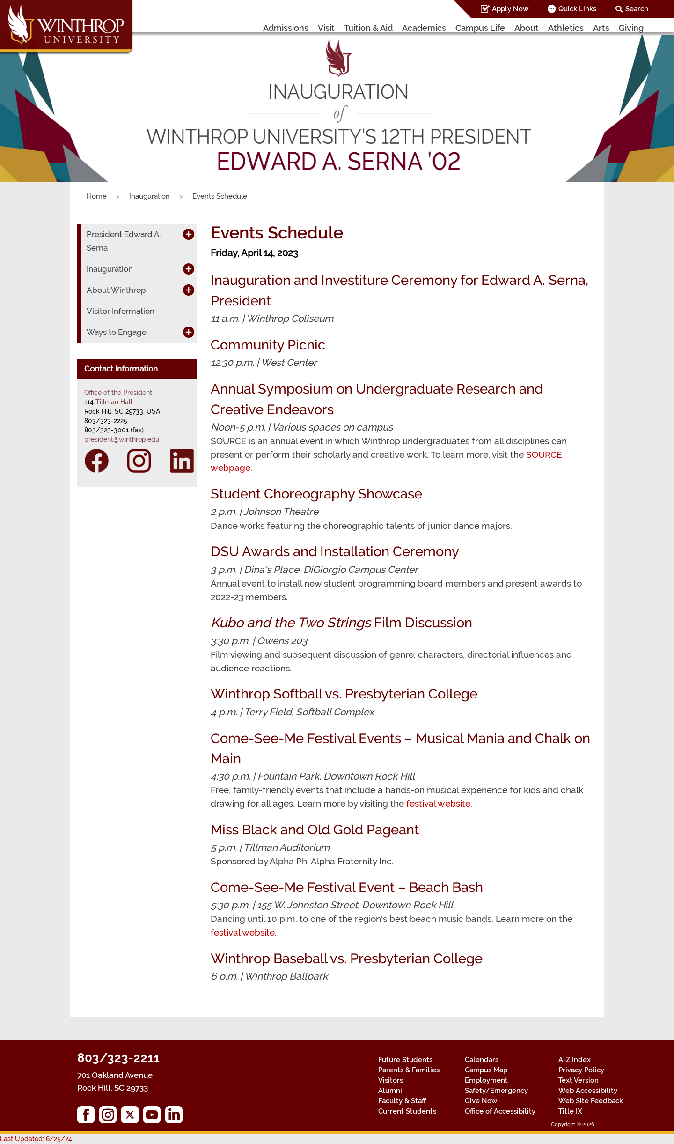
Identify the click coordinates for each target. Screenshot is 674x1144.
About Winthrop (116, 290)
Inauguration (149, 196)
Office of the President (118, 392)
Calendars (481, 1059)
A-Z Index (574, 1059)
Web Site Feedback (590, 1101)
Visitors (390, 1080)
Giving (631, 28)
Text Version (578, 1080)
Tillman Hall (113, 402)
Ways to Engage (117, 332)
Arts (601, 28)
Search (636, 9)
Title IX (570, 1111)
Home (97, 196)
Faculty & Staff (402, 1101)
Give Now (481, 1101)
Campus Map (486, 1070)
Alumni (390, 1090)
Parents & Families (409, 1070)
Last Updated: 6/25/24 (36, 1139)
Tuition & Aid (368, 28)
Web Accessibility (587, 1090)
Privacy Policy (581, 1070)
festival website (438, 803)
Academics (424, 28)
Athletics (566, 28)
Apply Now (510, 9)
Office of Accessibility (500, 1111)
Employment (486, 1080)
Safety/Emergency (496, 1090)
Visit (326, 28)
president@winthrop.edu (121, 439)
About (526, 28)
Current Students (407, 1111)
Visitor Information (120, 311)
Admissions (285, 28)
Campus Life (480, 28)
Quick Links (577, 9)
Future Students (405, 1059)
